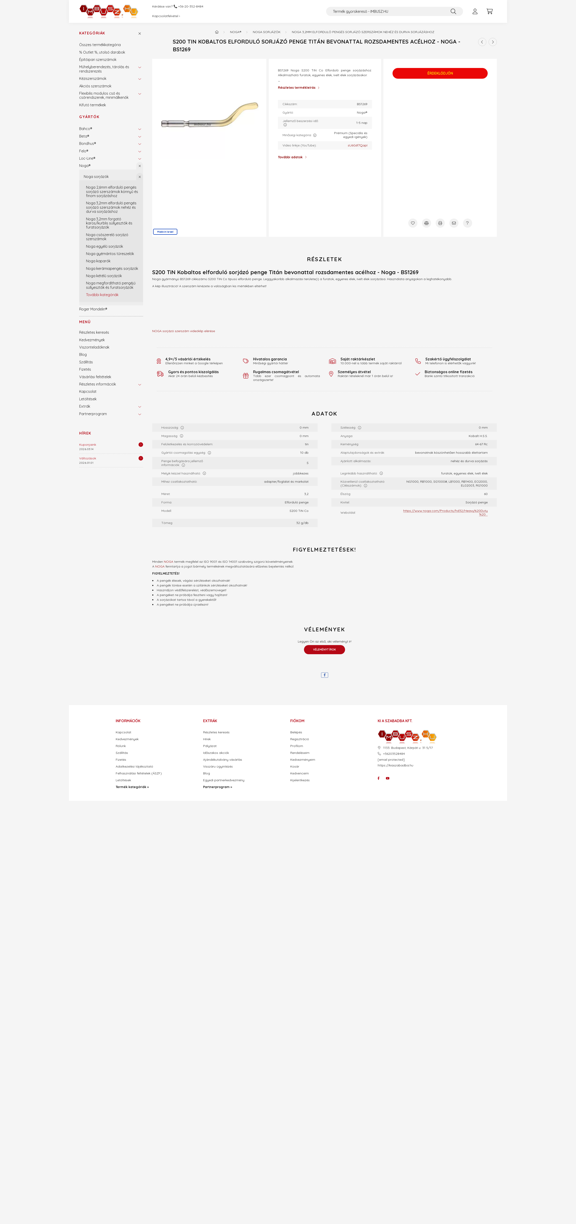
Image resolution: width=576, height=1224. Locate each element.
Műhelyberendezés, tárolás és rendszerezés (104, 69)
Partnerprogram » (217, 787)
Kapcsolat (88, 391)
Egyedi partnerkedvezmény (223, 780)
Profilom (296, 746)
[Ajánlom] (453, 223)
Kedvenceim (299, 773)
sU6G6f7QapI (357, 145)
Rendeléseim (299, 753)
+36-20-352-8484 (190, 6)
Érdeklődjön (440, 73)
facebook (378, 778)
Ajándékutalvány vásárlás (222, 760)
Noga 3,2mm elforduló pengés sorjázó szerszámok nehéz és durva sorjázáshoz (111, 207)
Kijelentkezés (300, 780)
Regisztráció (299, 739)
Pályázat (210, 746)
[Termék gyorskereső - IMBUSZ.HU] (394, 11)
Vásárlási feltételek (95, 377)
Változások (87, 458)
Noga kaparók (98, 261)
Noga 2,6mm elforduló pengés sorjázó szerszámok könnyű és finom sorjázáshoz (112, 191)
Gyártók (89, 117)
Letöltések (88, 399)
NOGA (168, 562)
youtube (387, 778)
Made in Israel (165, 231)
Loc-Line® (87, 158)
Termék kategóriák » (132, 787)
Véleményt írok (324, 649)
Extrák (84, 406)
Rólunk (121, 746)
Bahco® (85, 128)
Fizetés (85, 369)
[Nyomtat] (440, 223)
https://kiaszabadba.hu (395, 765)
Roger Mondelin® (93, 309)
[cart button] (489, 11)
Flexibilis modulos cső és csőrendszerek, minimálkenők (103, 95)
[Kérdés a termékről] (467, 223)
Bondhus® (87, 143)
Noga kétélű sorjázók (104, 275)
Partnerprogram (93, 413)
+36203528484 (394, 754)
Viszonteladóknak (94, 347)
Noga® (85, 165)
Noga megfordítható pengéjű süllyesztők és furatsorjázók (111, 285)
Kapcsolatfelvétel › (166, 16)
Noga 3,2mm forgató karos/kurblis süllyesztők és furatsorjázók (109, 223)
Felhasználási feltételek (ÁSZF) (139, 773)
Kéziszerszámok (92, 78)
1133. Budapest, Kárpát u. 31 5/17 (408, 748)
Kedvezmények (92, 340)
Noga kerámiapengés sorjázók (112, 268)
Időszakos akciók (216, 753)
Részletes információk (97, 384)
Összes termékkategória (100, 44)
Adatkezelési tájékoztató (134, 766)
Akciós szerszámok (95, 86)
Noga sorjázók (96, 176)
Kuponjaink (87, 445)
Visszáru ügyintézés (218, 766)
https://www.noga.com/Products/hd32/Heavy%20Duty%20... (445, 513)
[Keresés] (453, 11)
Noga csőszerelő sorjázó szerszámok (107, 236)
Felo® (83, 151)
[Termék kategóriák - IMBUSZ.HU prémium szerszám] (217, 32)
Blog (83, 354)
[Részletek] (141, 444)
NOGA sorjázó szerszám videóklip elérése (183, 331)
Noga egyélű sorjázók (104, 246)
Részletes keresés (94, 332)
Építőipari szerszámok (97, 59)
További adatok (290, 157)
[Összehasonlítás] (426, 223)
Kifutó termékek (92, 105)
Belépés (296, 732)
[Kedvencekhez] (412, 223)
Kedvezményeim (302, 760)
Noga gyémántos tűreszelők (110, 253)
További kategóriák (102, 294)
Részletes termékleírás (296, 88)
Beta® (84, 136)
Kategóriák (92, 33)
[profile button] (474, 11)
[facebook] (324, 675)
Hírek (85, 433)
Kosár (294, 766)
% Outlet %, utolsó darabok (102, 52)
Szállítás (86, 362)
